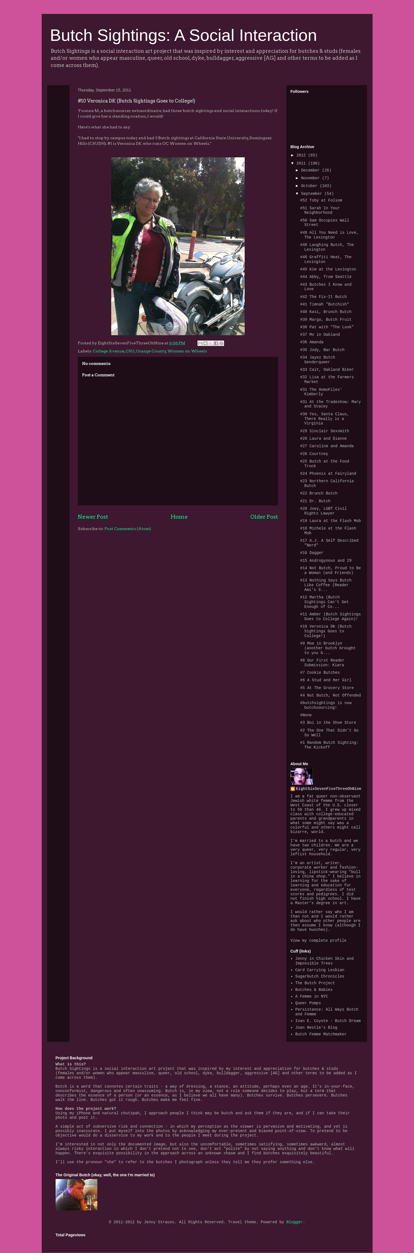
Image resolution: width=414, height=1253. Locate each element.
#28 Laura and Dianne (323, 438)
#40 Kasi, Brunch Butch (325, 312)
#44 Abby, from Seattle (325, 277)
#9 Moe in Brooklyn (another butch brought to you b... (328, 648)
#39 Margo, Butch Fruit (325, 319)
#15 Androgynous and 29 (325, 560)
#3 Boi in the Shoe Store (328, 722)
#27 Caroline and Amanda (327, 446)
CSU (130, 351)
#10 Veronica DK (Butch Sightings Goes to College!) (325, 631)
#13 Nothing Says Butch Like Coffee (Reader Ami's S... (325, 585)
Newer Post (93, 516)
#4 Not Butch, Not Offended (330, 695)
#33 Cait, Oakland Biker (327, 369)
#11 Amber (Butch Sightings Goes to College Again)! (330, 616)
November (311, 178)
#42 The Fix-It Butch (323, 297)
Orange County (151, 351)
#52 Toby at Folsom (321, 200)
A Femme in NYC (311, 996)
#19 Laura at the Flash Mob (330, 521)
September (312, 194)
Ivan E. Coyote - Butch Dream (328, 1021)
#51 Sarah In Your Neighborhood (320, 210)
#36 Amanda (311, 342)
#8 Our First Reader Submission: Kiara (322, 662)
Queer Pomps (308, 1003)
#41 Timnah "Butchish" (324, 304)
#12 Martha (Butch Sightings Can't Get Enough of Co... (324, 602)
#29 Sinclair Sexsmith (324, 431)
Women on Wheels (187, 351)
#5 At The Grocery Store (327, 688)
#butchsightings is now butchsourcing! (325, 705)
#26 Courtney (314, 454)
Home (179, 516)
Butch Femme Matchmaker (321, 1034)
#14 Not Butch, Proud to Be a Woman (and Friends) (330, 570)
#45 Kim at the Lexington (328, 269)
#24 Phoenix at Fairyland (328, 473)
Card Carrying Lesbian (319, 970)
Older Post (264, 516)
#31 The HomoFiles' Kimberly (321, 392)
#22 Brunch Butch (318, 493)
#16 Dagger (311, 553)
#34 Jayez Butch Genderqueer (317, 359)
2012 (302, 155)
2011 (302, 163)
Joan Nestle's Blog (316, 1027)
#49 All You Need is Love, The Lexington (329, 235)
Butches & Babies (314, 990)
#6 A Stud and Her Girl (325, 680)
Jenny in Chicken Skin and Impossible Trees (324, 961)
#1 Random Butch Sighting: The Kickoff (329, 745)
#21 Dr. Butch (315, 501)
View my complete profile (319, 940)
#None (306, 715)
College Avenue (108, 351)
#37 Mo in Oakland (320, 334)
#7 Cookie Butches (320, 672)
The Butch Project (315, 983)
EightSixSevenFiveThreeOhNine (328, 789)
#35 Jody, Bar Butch (322, 350)
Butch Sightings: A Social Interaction (183, 35)
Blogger (294, 1222)
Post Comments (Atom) (128, 528)
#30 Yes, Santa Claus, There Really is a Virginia (324, 419)
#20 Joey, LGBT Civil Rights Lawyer (323, 511)
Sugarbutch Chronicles (319, 976)
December (311, 170)
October (310, 186)
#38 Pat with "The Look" (327, 327)
